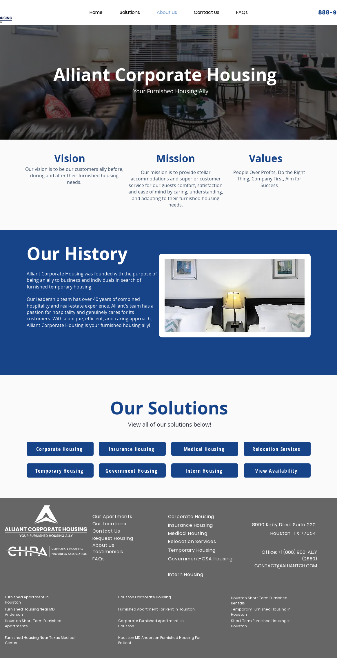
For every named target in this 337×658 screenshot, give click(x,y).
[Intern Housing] (204, 470)
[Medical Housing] (204, 449)
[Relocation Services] (277, 449)
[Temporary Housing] (60, 470)
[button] (129, 12)
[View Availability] (277, 470)
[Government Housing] (132, 470)
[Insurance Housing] (132, 449)
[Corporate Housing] (60, 449)
